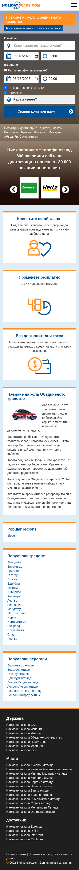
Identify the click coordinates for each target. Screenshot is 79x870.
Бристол (26, 132)
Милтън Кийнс (17, 613)
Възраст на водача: (24, 87)
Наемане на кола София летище (28, 803)
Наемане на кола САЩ (21, 724)
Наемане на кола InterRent (24, 835)
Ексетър (13, 587)
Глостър (13, 579)
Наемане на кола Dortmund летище (30, 811)
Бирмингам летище (20, 665)
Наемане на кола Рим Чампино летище (33, 799)
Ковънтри (13, 596)
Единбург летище (19, 678)
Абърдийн (11, 136)
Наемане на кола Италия (23, 733)
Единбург (44, 128)
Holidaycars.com (27, 862)
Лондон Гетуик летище (22, 682)
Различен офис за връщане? (25, 70)
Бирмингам (11, 132)
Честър (12, 638)
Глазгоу (57, 128)
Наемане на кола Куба (21, 750)
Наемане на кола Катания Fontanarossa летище (39, 769)
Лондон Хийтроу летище (24, 695)
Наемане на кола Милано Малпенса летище (36, 773)
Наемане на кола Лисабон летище (30, 765)
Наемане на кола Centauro (24, 839)
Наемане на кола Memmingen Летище (32, 807)
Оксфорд (13, 626)
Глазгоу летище (18, 674)
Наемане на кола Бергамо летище (29, 782)
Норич (11, 617)
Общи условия (16, 854)
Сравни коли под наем (45, 111)
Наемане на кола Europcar (24, 826)
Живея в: (13, 93)
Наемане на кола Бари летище (27, 790)
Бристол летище (18, 669)
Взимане (10, 38)
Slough (12, 535)
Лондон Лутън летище (22, 686)
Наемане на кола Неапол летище (29, 786)
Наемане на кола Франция (24, 746)
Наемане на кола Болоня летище (29, 794)
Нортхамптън (16, 621)
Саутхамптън (28, 136)
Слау (10, 634)
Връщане (11, 64)
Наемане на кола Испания (24, 729)
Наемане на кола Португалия (26, 741)
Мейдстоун (14, 609)
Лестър (12, 600)
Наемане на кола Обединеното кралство (34, 737)
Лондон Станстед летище (24, 691)
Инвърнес (55, 132)
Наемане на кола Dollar (22, 830)
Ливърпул (40, 132)
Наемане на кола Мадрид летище (29, 777)
